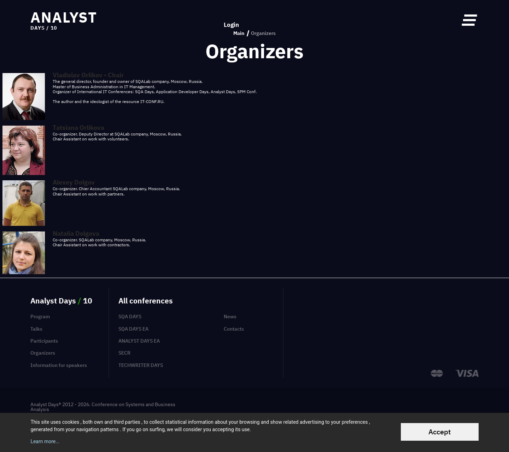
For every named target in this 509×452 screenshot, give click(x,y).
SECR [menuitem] (124, 353)
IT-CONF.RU (151, 101)
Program (40, 316)
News (230, 316)
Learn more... (44, 441)
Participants (44, 341)
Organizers (42, 353)
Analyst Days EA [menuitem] (139, 341)
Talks (36, 329)
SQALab (143, 81)
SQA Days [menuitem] (129, 316)
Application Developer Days (182, 91)
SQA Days (144, 91)
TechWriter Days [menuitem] (140, 365)
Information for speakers (58, 365)
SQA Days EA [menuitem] (133, 329)
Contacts (234, 329)
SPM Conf (246, 91)
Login (231, 20)
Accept (439, 431)
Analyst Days (223, 91)
